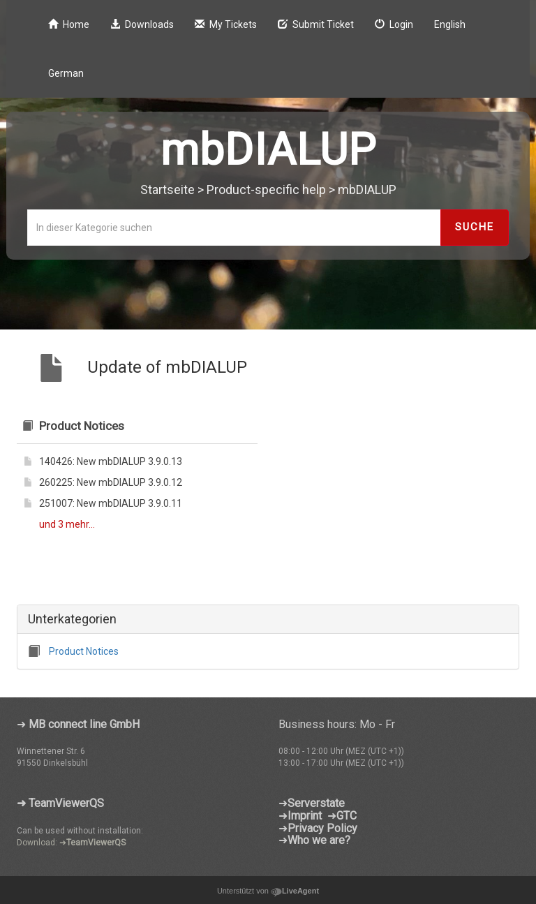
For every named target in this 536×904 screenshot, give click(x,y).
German (66, 73)
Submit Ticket (316, 24)
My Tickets (226, 24)
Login (394, 24)
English (450, 24)
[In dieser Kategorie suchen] (234, 227)
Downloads (142, 24)
